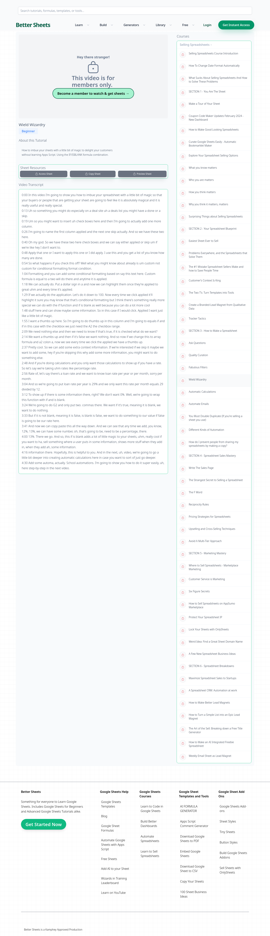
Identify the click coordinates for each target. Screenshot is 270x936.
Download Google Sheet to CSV (192, 868)
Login (207, 25)
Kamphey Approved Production (63, 929)
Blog (104, 816)
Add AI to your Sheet (115, 869)
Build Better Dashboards (149, 823)
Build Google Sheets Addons (233, 855)
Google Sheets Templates (111, 804)
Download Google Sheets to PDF (192, 838)
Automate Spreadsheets (150, 838)
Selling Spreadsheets (195, 45)
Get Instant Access (236, 25)
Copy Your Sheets (192, 881)
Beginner (28, 131)
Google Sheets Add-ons (233, 808)
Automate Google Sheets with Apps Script (113, 844)
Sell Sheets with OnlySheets (230, 870)
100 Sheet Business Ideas (193, 894)
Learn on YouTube (113, 893)
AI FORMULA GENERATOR (188, 808)
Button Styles (228, 842)
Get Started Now (44, 824)
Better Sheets (33, 25)
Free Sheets (109, 859)
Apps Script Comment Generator (194, 823)
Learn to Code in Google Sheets (152, 808)
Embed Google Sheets (190, 853)
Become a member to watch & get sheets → (93, 93)
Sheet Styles (228, 821)
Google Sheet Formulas (110, 828)
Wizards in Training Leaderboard (114, 880)
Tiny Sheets (227, 832)
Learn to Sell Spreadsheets (150, 853)
